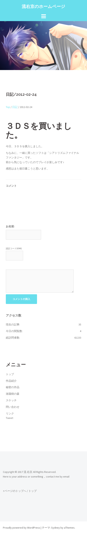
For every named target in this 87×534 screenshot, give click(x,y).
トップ (10, 374)
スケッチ (11, 400)
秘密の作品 (12, 387)
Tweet (9, 418)
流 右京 (28, 472)
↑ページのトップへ (14, 491)
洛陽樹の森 (12, 393)
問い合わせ (12, 407)
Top (8, 107)
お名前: (10, 226)
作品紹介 (11, 381)
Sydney (55, 527)
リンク (10, 413)
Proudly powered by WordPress (21, 527)
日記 (15, 107)
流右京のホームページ (43, 6)
